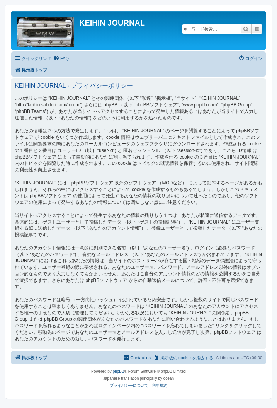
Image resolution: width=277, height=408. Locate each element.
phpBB (118, 371)
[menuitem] (61, 58)
